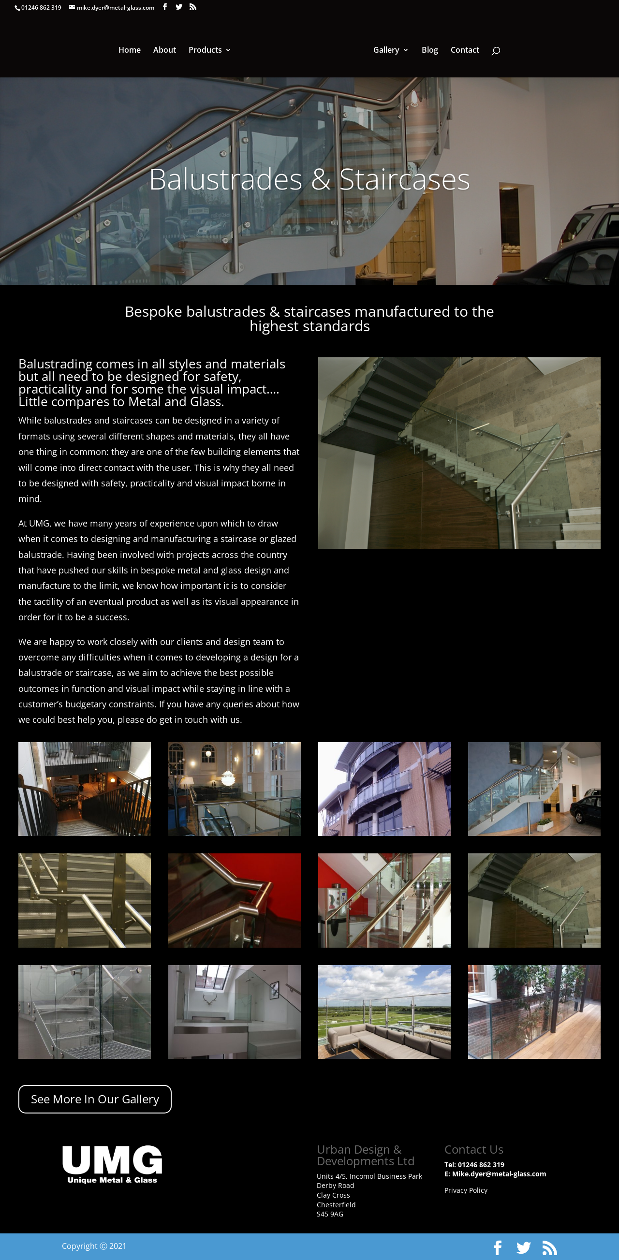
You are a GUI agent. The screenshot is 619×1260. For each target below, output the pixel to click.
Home (131, 50)
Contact (463, 50)
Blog (428, 50)
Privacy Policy (465, 1190)
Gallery (385, 50)
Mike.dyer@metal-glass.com (499, 1173)
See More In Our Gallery (95, 1099)
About (166, 50)
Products (206, 50)
